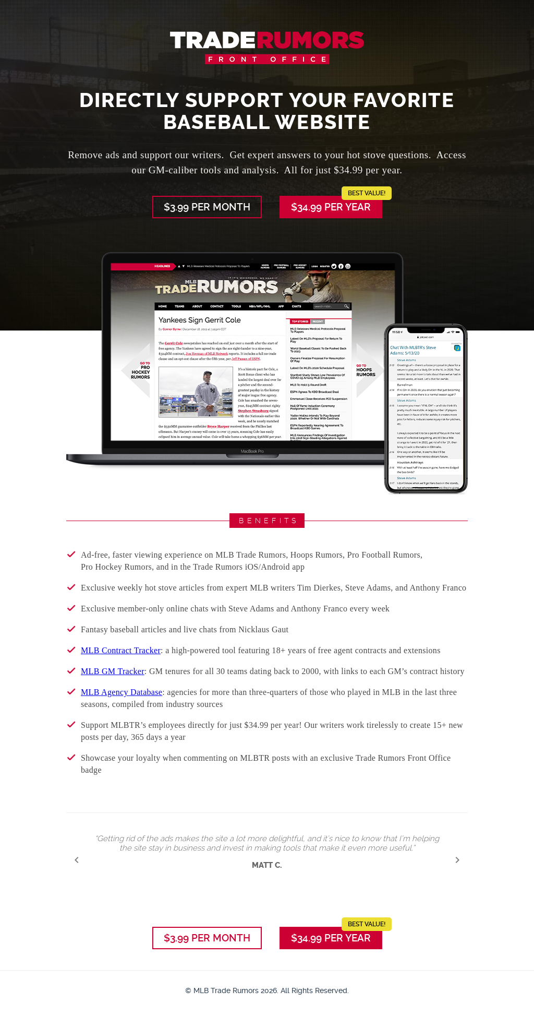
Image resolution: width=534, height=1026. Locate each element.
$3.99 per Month (207, 207)
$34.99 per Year (336, 204)
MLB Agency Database (121, 692)
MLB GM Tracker (112, 671)
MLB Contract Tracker (121, 650)
